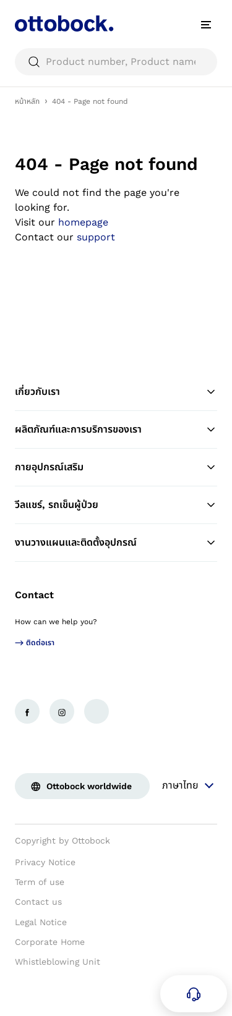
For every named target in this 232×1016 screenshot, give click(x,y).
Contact (34, 595)
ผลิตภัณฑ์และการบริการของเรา (116, 429)
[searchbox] (116, 61)
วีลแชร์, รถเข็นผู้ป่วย (116, 505)
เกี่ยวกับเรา (116, 392)
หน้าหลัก (27, 101)
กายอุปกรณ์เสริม (116, 467)
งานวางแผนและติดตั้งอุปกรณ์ (116, 542)
